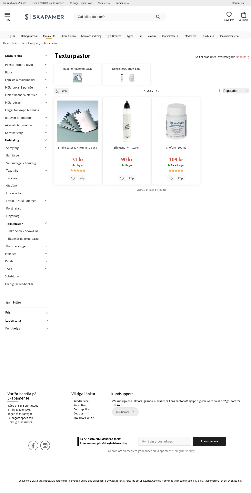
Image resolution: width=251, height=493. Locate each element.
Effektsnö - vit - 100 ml (127, 147)
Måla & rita (49, 36)
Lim (140, 36)
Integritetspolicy (84, 417)
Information (237, 3)
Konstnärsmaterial (229, 36)
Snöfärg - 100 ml (176, 147)
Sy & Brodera (114, 36)
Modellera (190, 36)
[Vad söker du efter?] (120, 17)
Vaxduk (152, 36)
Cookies (78, 413)
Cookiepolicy (82, 409)
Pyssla (12, 36)
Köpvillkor (80, 405)
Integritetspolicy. (184, 451)
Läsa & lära (208, 36)
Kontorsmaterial (170, 36)
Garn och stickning (91, 36)
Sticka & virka (68, 36)
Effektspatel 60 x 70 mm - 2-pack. (77, 147)
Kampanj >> (122, 3)
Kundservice (81, 401)
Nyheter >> (104, 3)
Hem (6, 43)
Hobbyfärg (242, 57)
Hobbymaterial (29, 36)
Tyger (130, 36)
